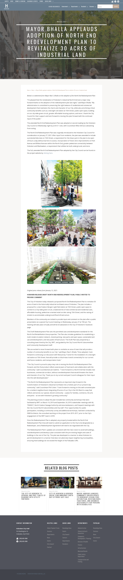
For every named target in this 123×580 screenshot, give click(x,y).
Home (28, 90)
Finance (80, 545)
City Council (50, 544)
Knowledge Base (66, 528)
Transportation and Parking (83, 561)
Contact (49, 547)
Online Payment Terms (53, 528)
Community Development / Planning (84, 537)
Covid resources (54, 6)
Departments (50, 534)
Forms (41, 1)
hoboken (21, 574)
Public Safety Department (81, 555)
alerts (7, 1)
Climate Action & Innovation (82, 532)
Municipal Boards (82, 551)
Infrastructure (82, 548)
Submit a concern (20, 1)
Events (49, 541)
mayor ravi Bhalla (36, 574)
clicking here (47, 153)
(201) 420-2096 (23, 541)
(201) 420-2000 (23, 538)
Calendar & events (32, 1)
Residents (65, 544)
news (11, 1)
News (33, 90)
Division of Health (83, 542)
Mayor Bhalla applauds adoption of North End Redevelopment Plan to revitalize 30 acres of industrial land (61, 90)
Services (49, 531)
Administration (82, 528)
